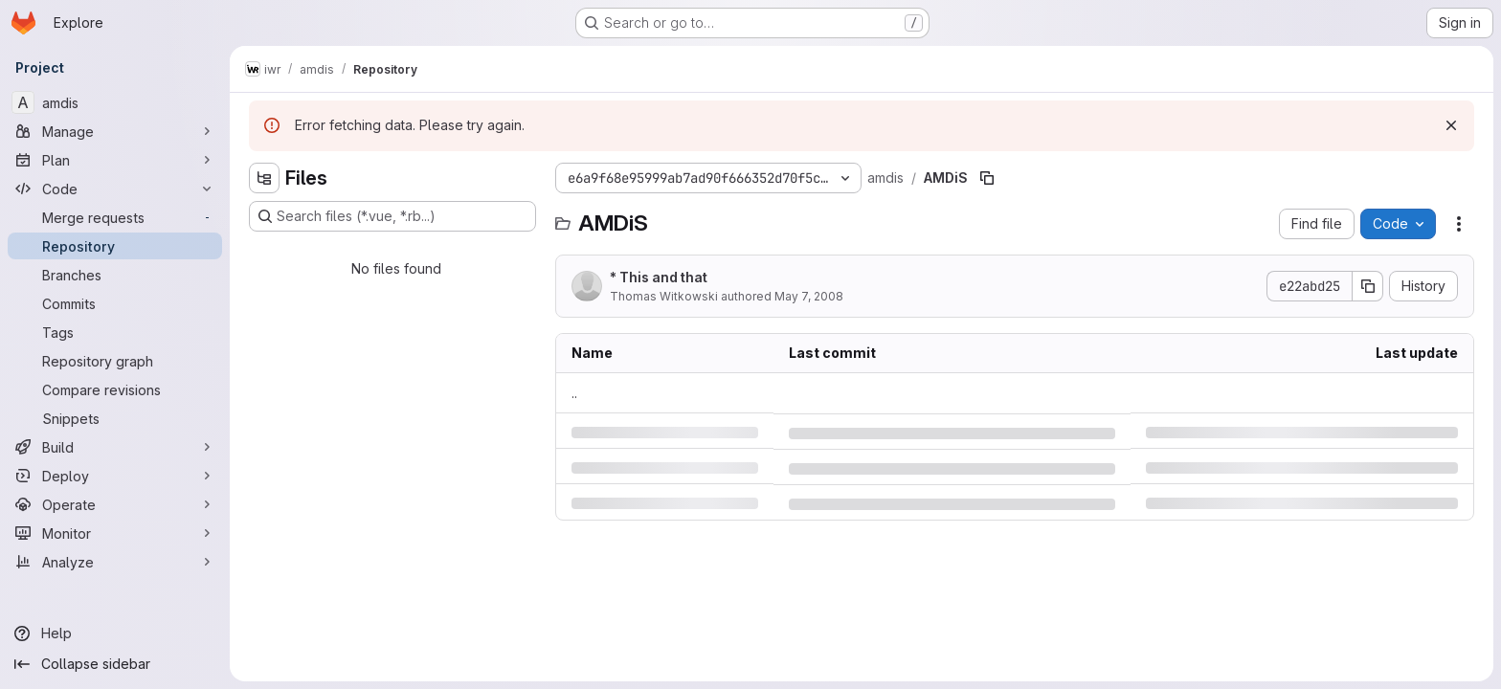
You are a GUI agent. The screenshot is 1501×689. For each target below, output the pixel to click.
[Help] (115, 633)
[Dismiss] (1451, 125)
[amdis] (115, 102)
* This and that (658, 277)
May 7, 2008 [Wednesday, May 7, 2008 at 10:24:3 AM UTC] (808, 296)
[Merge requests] (115, 217)
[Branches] (115, 274)
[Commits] (115, 303)
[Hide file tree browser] (264, 178)
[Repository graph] (115, 360)
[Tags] (115, 332)
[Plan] (115, 159)
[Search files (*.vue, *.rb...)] (392, 216)
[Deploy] (115, 475)
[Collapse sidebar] (115, 664)
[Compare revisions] (115, 389)
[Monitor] (115, 533)
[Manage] (115, 131)
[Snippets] (115, 418)
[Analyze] (115, 561)
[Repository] (115, 246)
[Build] (115, 446)
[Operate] (115, 504)
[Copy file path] (987, 178)
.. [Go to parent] (574, 393)
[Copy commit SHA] (1368, 286)
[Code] (115, 188)
